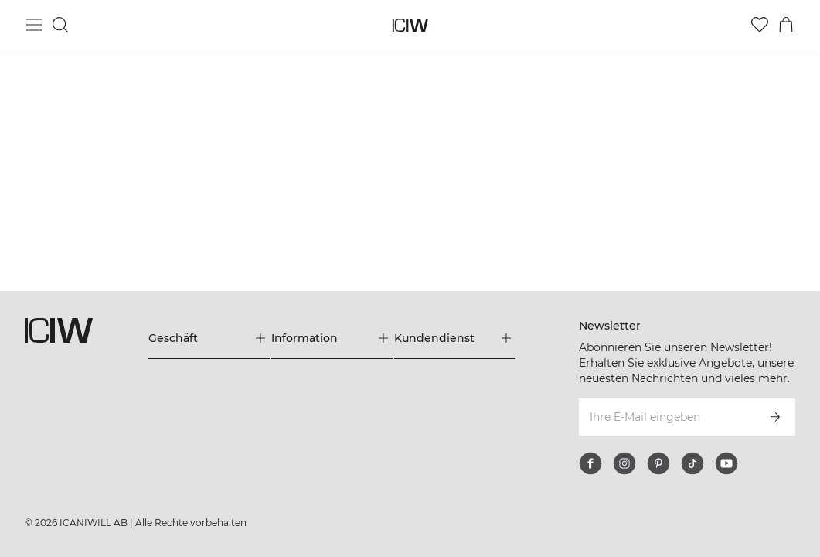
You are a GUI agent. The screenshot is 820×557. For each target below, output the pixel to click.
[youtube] (726, 463)
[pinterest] (658, 463)
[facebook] (590, 463)
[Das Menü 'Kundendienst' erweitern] (454, 338)
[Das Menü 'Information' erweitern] (332, 338)
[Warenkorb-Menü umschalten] (786, 25)
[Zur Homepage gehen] (410, 25)
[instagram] (624, 463)
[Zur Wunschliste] (760, 25)
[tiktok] (692, 463)
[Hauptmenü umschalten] (34, 25)
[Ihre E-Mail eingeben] (666, 417)
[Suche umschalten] (60, 25)
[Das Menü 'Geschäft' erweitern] (209, 338)
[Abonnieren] (775, 417)
